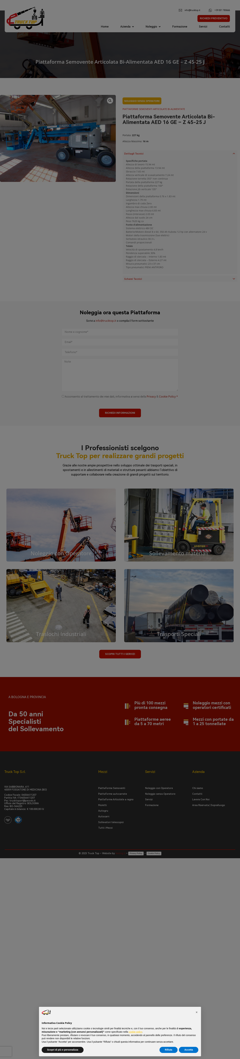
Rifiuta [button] (168, 1049)
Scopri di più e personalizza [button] (62, 1049)
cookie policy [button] (135, 1031)
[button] (196, 1012)
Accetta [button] (188, 1049)
